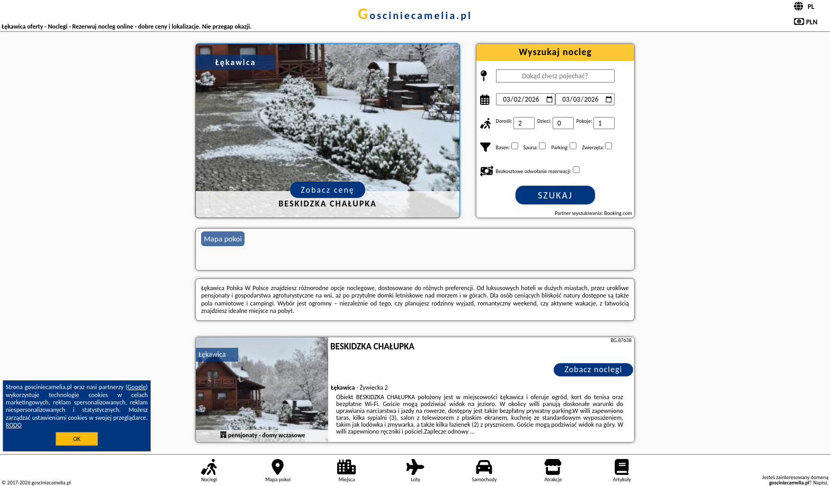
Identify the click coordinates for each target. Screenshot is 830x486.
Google (137, 387)
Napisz (820, 482)
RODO (14, 425)
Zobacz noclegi (593, 369)
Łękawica (212, 354)
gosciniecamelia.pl (415, 15)
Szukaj (555, 195)
